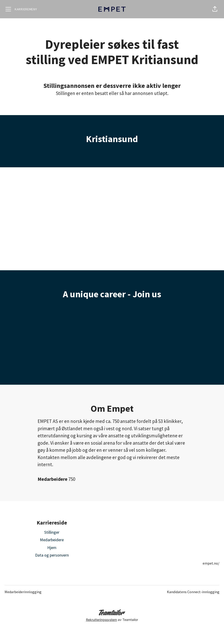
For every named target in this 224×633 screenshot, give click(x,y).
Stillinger (51, 532)
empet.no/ (211, 563)
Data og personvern (52, 555)
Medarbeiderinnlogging (23, 592)
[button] (214, 9)
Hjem (51, 547)
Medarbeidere (52, 539)
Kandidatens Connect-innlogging (193, 592)
